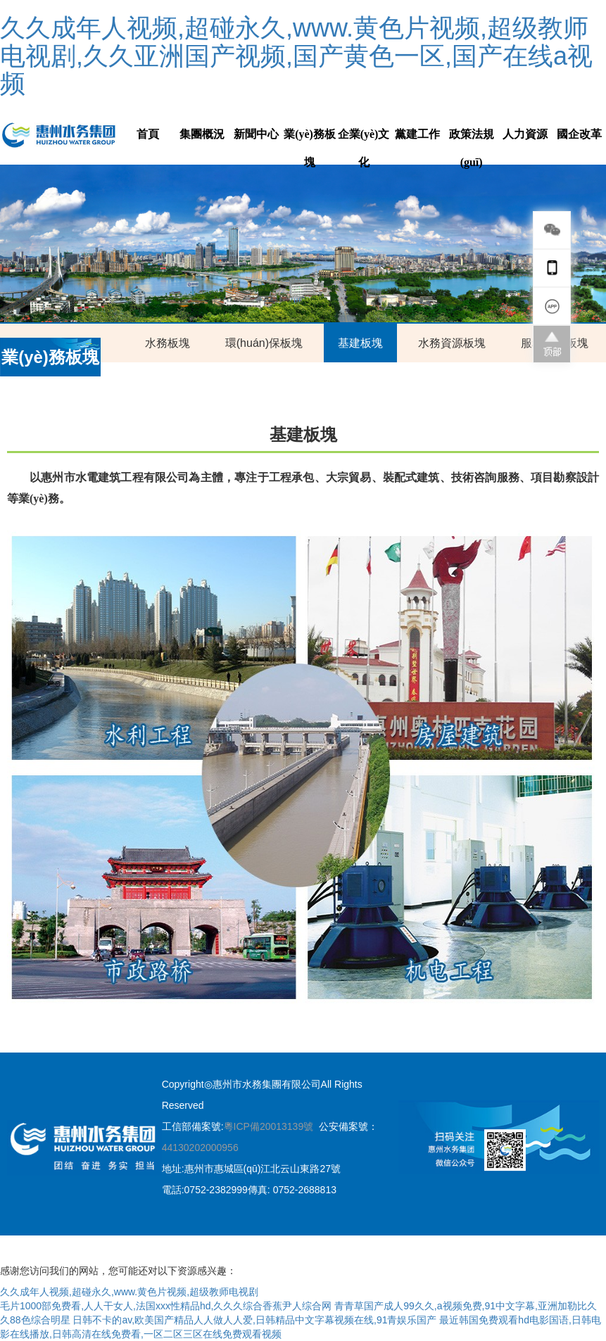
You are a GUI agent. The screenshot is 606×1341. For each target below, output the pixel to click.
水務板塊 (167, 343)
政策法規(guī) (471, 148)
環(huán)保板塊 (264, 343)
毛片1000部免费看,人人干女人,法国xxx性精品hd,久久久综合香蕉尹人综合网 (166, 1305)
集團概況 (202, 134)
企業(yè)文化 (364, 148)
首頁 (148, 134)
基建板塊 (360, 343)
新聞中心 (256, 134)
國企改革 (579, 134)
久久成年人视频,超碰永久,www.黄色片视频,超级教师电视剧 (129, 1291)
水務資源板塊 (452, 343)
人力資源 (525, 134)
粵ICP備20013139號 (269, 1126)
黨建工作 (417, 134)
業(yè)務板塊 (310, 148)
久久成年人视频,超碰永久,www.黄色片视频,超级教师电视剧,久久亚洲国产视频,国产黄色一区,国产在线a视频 (296, 55)
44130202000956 (200, 1147)
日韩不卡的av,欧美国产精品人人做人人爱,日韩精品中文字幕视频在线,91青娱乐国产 (254, 1320)
